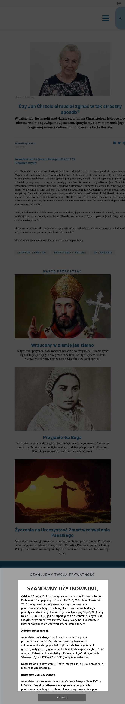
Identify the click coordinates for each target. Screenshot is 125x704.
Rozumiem (61, 697)
